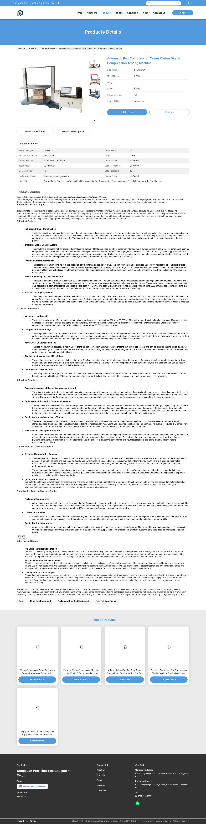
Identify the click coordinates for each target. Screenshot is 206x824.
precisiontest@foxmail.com (32, 786)
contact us (159, 13)
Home (79, 13)
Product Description (73, 131)
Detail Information (35, 131)
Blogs (99, 780)
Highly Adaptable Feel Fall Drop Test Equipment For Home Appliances (37, 733)
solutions (132, 13)
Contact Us (102, 790)
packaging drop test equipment (73, 601)
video (145, 13)
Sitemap (33, 821)
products (107, 13)
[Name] (177, 3)
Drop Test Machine (47, 48)
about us (92, 13)
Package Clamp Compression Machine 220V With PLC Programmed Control (81, 671)
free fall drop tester (106, 601)
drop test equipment (40, 601)
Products (32, 48)
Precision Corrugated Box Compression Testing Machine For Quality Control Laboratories (169, 672)
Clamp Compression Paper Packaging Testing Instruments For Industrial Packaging (37, 672)
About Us (101, 770)
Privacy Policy (22, 821)
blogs (119, 13)
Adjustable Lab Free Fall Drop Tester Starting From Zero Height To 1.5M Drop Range (125, 672)
